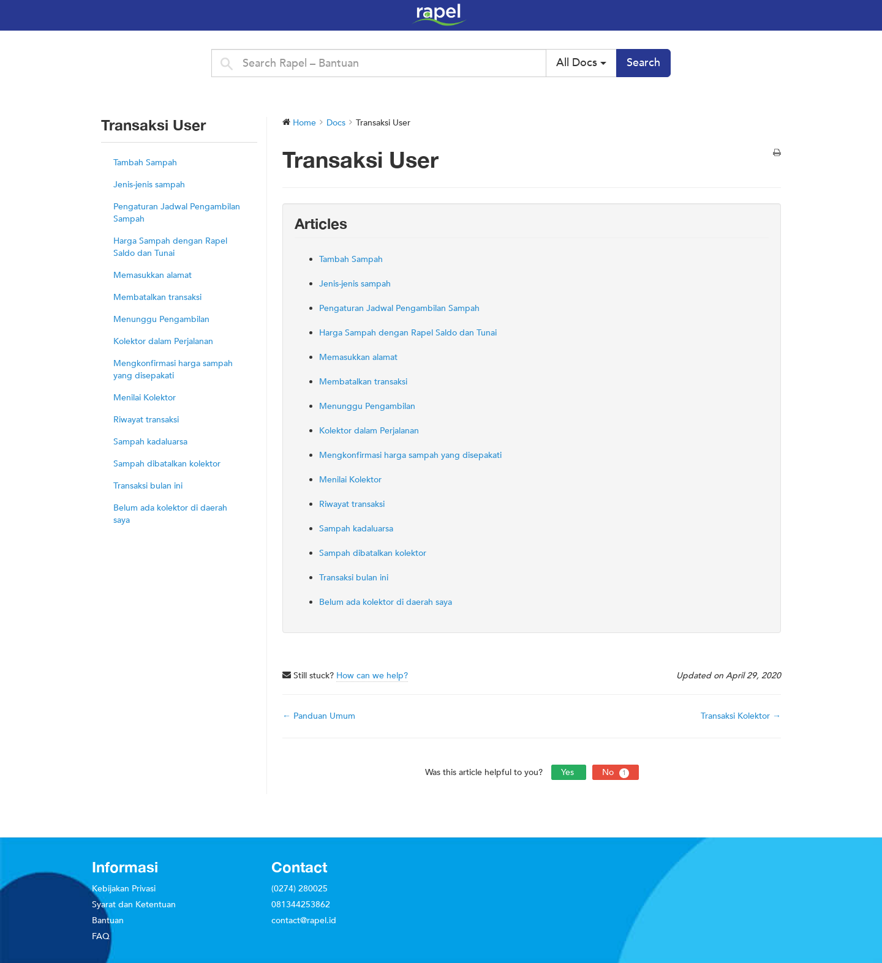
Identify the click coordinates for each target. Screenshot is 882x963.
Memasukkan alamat (152, 275)
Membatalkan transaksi (157, 297)
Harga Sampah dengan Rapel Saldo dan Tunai (170, 247)
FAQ (101, 936)
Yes (568, 772)
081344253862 (300, 904)
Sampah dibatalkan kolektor (167, 464)
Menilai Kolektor (144, 397)
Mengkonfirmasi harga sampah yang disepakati (173, 369)
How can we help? (372, 675)
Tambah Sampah (145, 162)
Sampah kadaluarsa (150, 442)
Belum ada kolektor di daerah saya (170, 514)
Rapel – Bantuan (630, 14)
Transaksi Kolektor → (741, 716)
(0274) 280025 (299, 888)
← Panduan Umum (318, 716)
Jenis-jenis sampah (149, 184)
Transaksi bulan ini (148, 486)
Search (643, 62)
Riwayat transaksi (146, 419)
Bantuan (108, 920)
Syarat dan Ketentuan (134, 904)
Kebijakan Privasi (124, 888)
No (615, 772)
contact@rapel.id (303, 920)
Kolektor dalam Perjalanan (163, 341)
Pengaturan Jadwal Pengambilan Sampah (176, 213)
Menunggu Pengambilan (161, 319)
